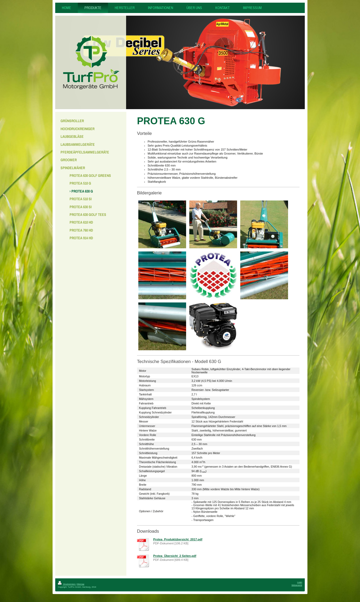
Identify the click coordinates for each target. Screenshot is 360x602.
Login (299, 582)
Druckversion (67, 584)
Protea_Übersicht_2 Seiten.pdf (174, 555)
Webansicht (297, 585)
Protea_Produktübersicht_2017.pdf (177, 539)
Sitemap (80, 584)
